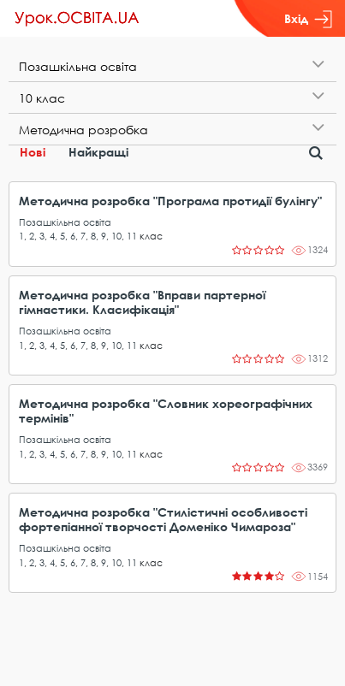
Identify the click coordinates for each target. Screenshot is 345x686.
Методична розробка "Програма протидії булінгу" (170, 200)
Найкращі (98, 152)
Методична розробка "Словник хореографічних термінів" (165, 410)
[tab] (172, 66)
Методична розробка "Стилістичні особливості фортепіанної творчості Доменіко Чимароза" (163, 519)
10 (116, 235)
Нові (32, 152)
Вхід (308, 18)
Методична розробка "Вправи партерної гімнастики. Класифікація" (142, 301)
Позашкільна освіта (65, 222)
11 (132, 235)
